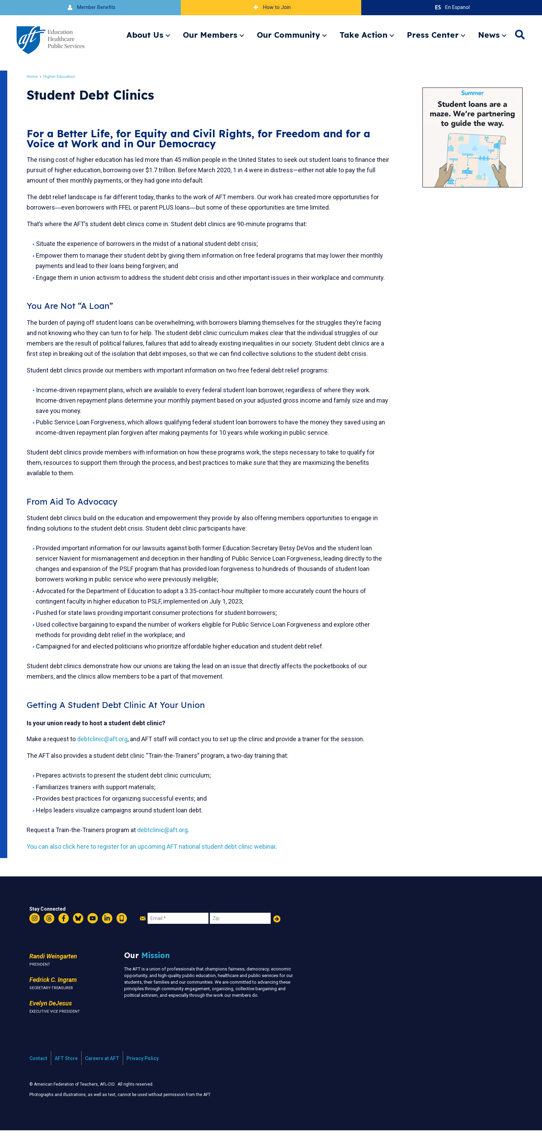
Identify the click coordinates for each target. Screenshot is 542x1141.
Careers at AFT (102, 1068)
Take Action (363, 35)
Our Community (288, 35)
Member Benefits (90, 7)
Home (36, 76)
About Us (145, 35)
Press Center (433, 35)
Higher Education (63, 76)
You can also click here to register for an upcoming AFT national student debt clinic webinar (154, 857)
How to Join (271, 7)
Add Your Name (276, 929)
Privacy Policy (143, 1068)
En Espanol (451, 7)
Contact (38, 1068)
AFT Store (66, 1068)
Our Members (210, 35)
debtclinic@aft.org (106, 749)
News (489, 35)
